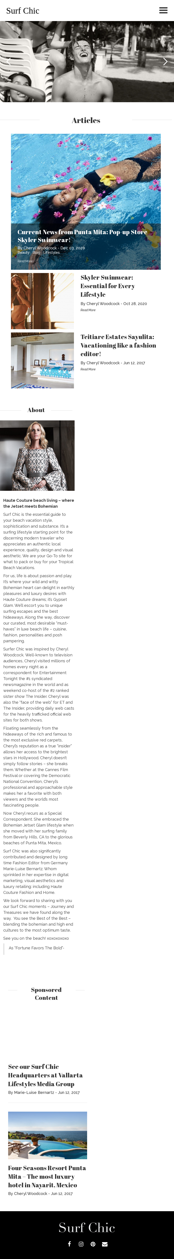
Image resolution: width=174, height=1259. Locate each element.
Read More (25, 261)
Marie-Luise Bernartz (34, 1092)
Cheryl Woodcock (40, 248)
